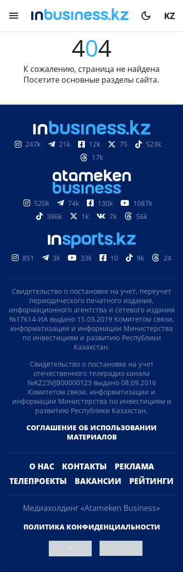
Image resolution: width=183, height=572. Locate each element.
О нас (41, 466)
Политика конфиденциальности (91, 526)
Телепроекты (38, 481)
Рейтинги (151, 481)
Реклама (134, 466)
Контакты (84, 466)
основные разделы (97, 79)
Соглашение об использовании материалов (91, 432)
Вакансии (98, 481)
